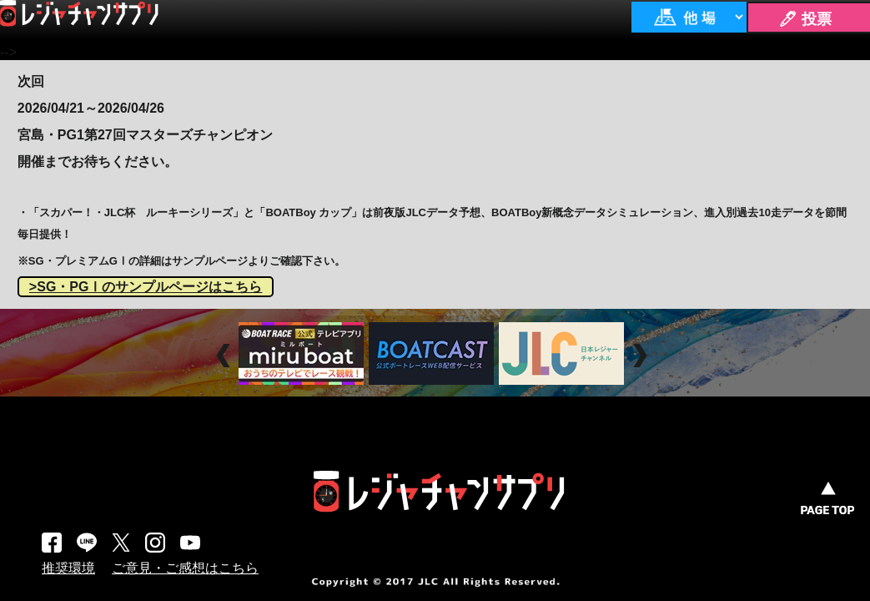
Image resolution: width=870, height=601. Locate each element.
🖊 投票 (805, 19)
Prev (225, 355)
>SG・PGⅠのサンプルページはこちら (146, 287)
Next (641, 355)
